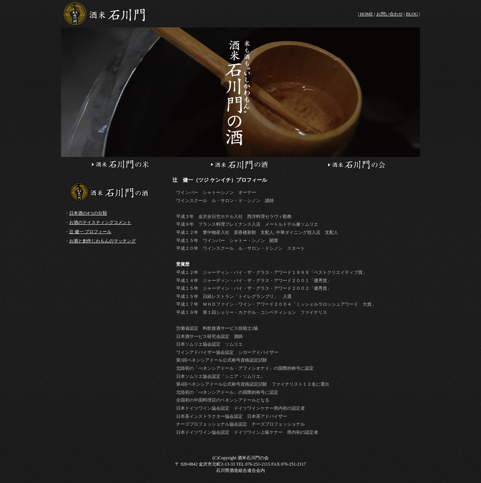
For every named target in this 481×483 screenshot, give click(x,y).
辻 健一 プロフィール (90, 231)
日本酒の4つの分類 (88, 213)
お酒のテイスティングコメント (100, 222)
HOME (366, 14)
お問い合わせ (389, 14)
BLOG (412, 14)
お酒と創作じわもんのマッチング (102, 241)
